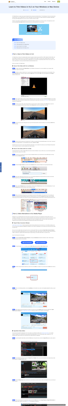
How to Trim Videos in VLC (19, 42)
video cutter (23, 246)
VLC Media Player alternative (26, 310)
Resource (53, 1)
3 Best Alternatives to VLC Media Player (21, 44)
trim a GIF (28, 401)
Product (49, 1)
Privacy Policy (60, 404)
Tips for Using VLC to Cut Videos (20, 46)
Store (45, 1)
